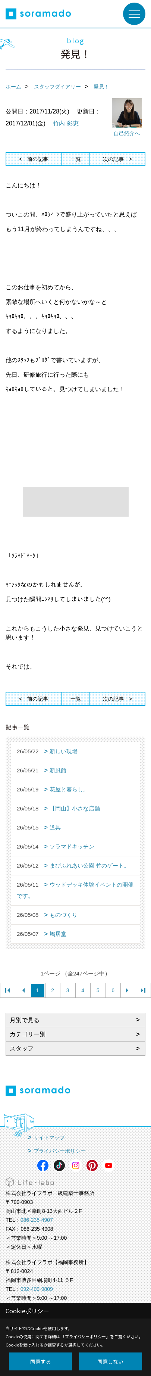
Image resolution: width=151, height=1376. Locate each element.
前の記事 (37, 159)
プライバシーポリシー (60, 1151)
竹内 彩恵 (65, 123)
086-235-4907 (37, 1220)
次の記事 (113, 159)
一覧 (75, 159)
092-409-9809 (37, 1289)
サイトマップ (49, 1137)
